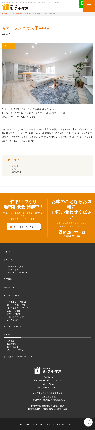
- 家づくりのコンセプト (16, 305)
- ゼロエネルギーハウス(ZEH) (18, 308)
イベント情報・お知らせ (21, 14)
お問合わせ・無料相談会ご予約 (18, 356)
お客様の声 (9, 287)
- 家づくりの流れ (13, 314)
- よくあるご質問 (13, 320)
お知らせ (15, 166)
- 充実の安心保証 (13, 311)
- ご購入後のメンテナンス (16, 317)
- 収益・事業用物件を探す (16, 272)
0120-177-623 (74, 232)
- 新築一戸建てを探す (15, 267)
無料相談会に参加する (21, 227)
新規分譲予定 (16, 172)
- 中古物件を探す (13, 269)
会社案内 (8, 334)
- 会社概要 (10, 341)
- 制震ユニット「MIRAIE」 (17, 302)
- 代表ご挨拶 (11, 344)
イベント (15, 169)
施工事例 (8, 279)
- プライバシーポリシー (16, 350)
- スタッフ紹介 (12, 347)
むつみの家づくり (12, 295)
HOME (4, 14)
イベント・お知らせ (13, 326)
